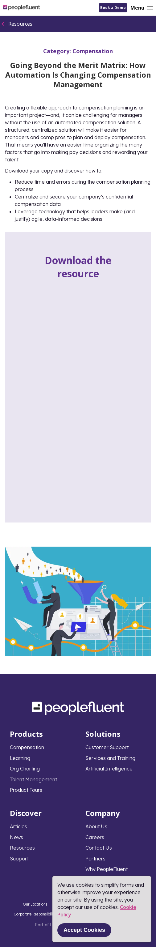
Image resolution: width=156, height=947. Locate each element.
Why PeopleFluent (106, 869)
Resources (20, 24)
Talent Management (33, 779)
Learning (20, 758)
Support (19, 858)
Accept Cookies (84, 930)
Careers (94, 837)
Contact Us (98, 848)
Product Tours (26, 790)
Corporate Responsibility (35, 914)
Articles (18, 826)
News (16, 837)
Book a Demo (113, 7)
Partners (95, 858)
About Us (96, 826)
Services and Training (110, 758)
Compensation (92, 51)
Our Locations (35, 904)
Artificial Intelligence (109, 769)
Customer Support (107, 747)
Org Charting (25, 769)
